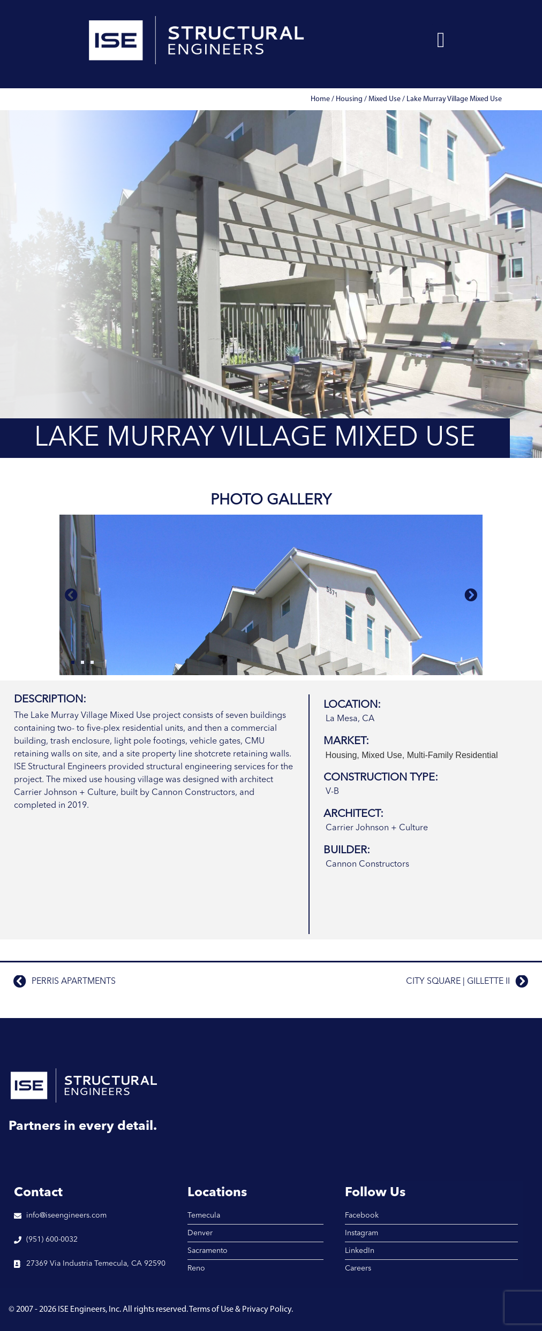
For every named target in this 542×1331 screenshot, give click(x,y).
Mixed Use (384, 99)
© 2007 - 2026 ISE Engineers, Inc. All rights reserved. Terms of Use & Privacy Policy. (151, 1309)
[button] (441, 40)
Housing (349, 99)
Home (320, 99)
